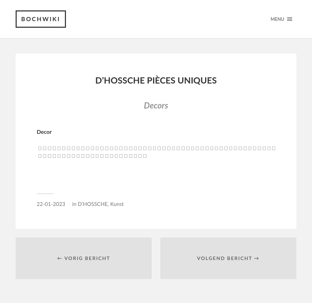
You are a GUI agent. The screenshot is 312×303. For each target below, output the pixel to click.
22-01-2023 (51, 204)
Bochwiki (40, 19)
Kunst (117, 204)
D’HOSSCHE (93, 204)
